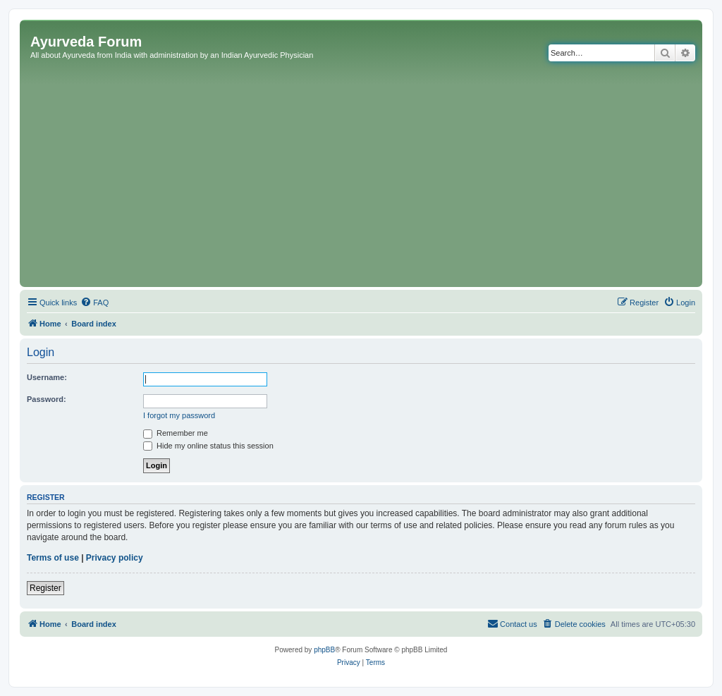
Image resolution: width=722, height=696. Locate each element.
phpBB (324, 650)
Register (45, 588)
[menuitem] (94, 302)
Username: (47, 377)
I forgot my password (179, 415)
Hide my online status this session (208, 445)
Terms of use (53, 558)
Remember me (175, 433)
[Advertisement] (361, 177)
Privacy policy (114, 558)
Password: (46, 399)
